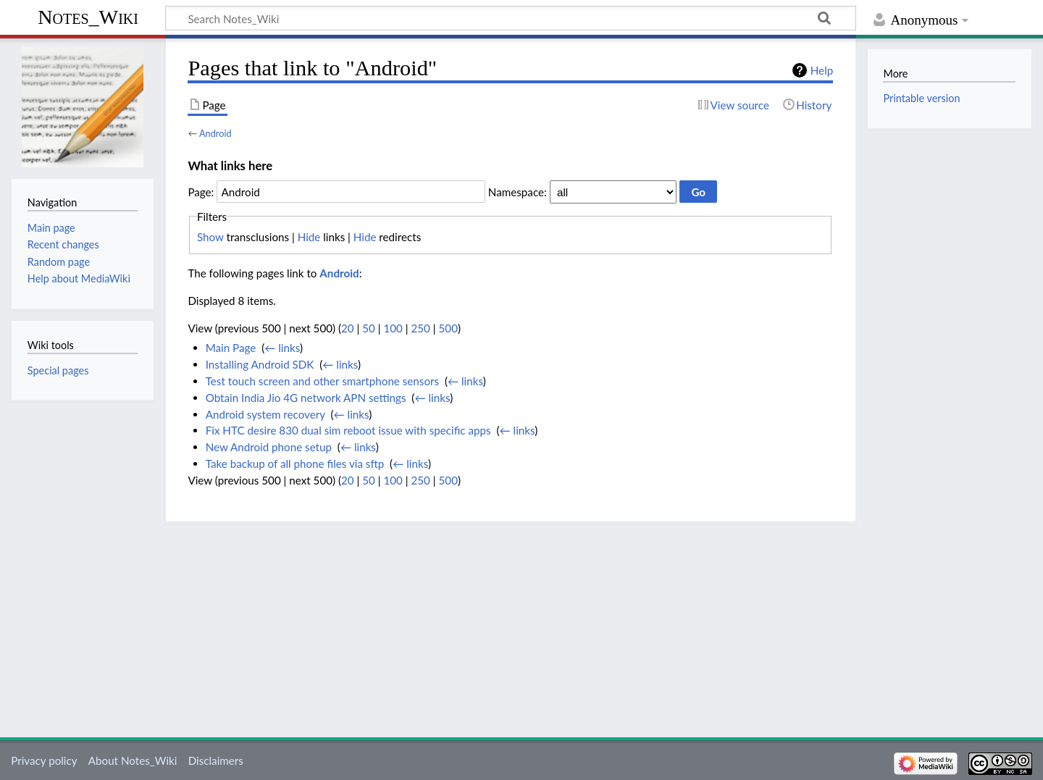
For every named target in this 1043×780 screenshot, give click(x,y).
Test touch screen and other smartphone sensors (322, 380)
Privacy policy (44, 760)
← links (282, 347)
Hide (309, 236)
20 (347, 328)
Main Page (231, 347)
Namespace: (517, 191)
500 (448, 328)
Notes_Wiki (88, 17)
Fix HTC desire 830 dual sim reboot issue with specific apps (348, 430)
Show (210, 236)
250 (420, 328)
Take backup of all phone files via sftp (295, 463)
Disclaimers (215, 760)
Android (215, 133)
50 (368, 328)
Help (821, 70)
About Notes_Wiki (132, 760)
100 (392, 328)
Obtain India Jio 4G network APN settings (306, 397)
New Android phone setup (269, 446)
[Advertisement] (510, 625)
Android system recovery (265, 414)
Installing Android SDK (260, 364)
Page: (201, 191)
